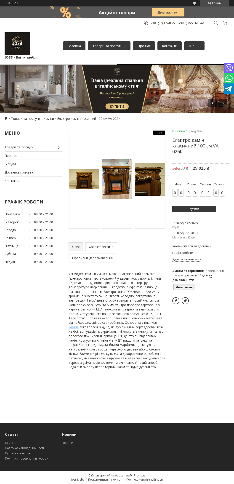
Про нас (144, 45)
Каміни (48, 118)
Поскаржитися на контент (105, 479)
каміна (74, 327)
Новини (67, 443)
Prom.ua (140, 475)
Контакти (169, 45)
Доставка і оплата (19, 172)
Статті (9, 443)
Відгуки (10, 164)
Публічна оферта (17, 453)
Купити (194, 209)
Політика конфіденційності (24, 448)
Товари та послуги (107, 45)
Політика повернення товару (26, 458)
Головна (74, 45)
